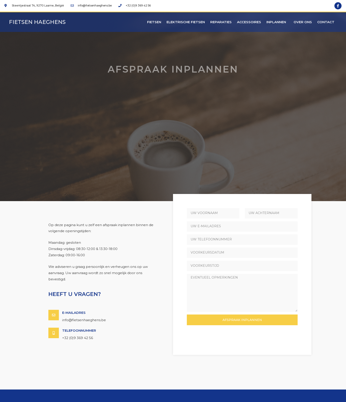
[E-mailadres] (53, 315)
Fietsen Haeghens (37, 22)
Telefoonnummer (79, 330)
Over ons (303, 22)
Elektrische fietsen (186, 22)
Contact (325, 22)
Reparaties (221, 22)
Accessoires (249, 22)
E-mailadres (74, 312)
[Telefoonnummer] (53, 332)
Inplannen (277, 22)
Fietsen (154, 22)
